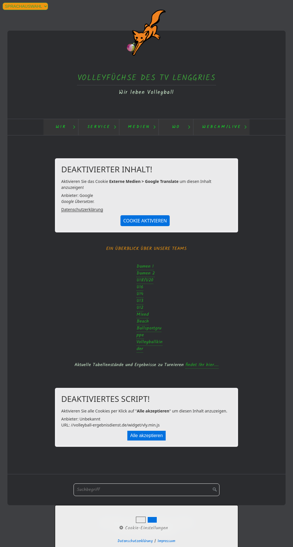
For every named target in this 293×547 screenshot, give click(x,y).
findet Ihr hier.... (202, 364)
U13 (139, 300)
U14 (139, 293)
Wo (176, 127)
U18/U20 (144, 280)
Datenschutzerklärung (82, 209)
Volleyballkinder (149, 345)
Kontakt (137, 522)
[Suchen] (214, 489)
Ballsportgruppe (148, 332)
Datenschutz (112, 522)
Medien (139, 127)
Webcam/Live (221, 127)
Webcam (184, 522)
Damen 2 (145, 273)
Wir (61, 127)
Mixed (142, 314)
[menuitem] (60, 127)
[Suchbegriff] (146, 489)
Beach (142, 321)
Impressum (161, 522)
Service (99, 127)
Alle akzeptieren (146, 435)
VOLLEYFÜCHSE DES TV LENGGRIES (146, 78)
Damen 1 (145, 266)
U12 (139, 307)
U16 (139, 287)
